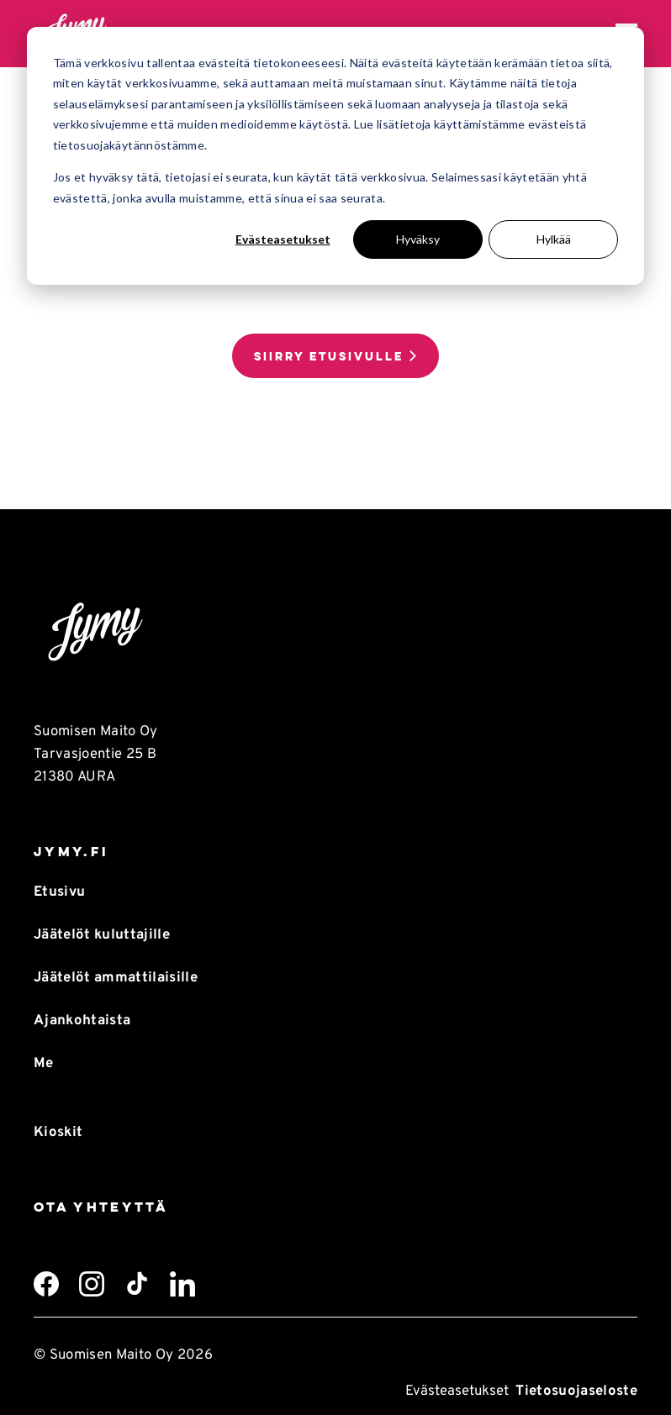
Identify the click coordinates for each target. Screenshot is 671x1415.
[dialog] (335, 156)
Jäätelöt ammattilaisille (116, 977)
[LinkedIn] (182, 1284)
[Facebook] (46, 1284)
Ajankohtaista (82, 1020)
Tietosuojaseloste (576, 1391)
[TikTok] (137, 1284)
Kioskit (58, 1132)
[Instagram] (91, 1284)
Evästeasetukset (282, 239)
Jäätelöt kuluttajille (102, 935)
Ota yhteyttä (101, 1207)
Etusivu (59, 892)
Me (44, 1063)
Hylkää (553, 239)
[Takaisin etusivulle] (335, 632)
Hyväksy (418, 239)
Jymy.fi (71, 851)
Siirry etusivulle (329, 356)
